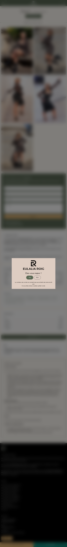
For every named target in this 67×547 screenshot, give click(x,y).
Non (37, 277)
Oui (30, 277)
